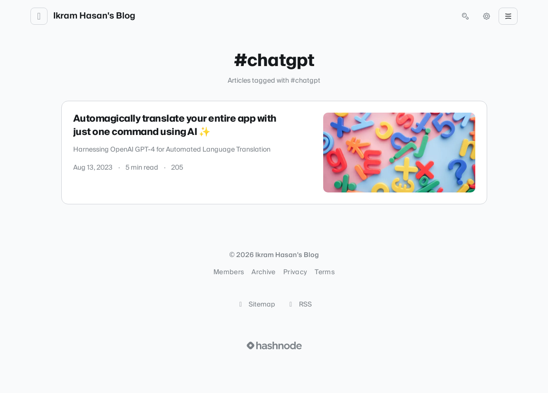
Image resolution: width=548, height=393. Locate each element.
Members (228, 272)
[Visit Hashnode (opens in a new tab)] (274, 345)
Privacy (295, 272)
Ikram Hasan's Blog (94, 16)
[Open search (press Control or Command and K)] (465, 16)
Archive (263, 272)
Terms (325, 272)
